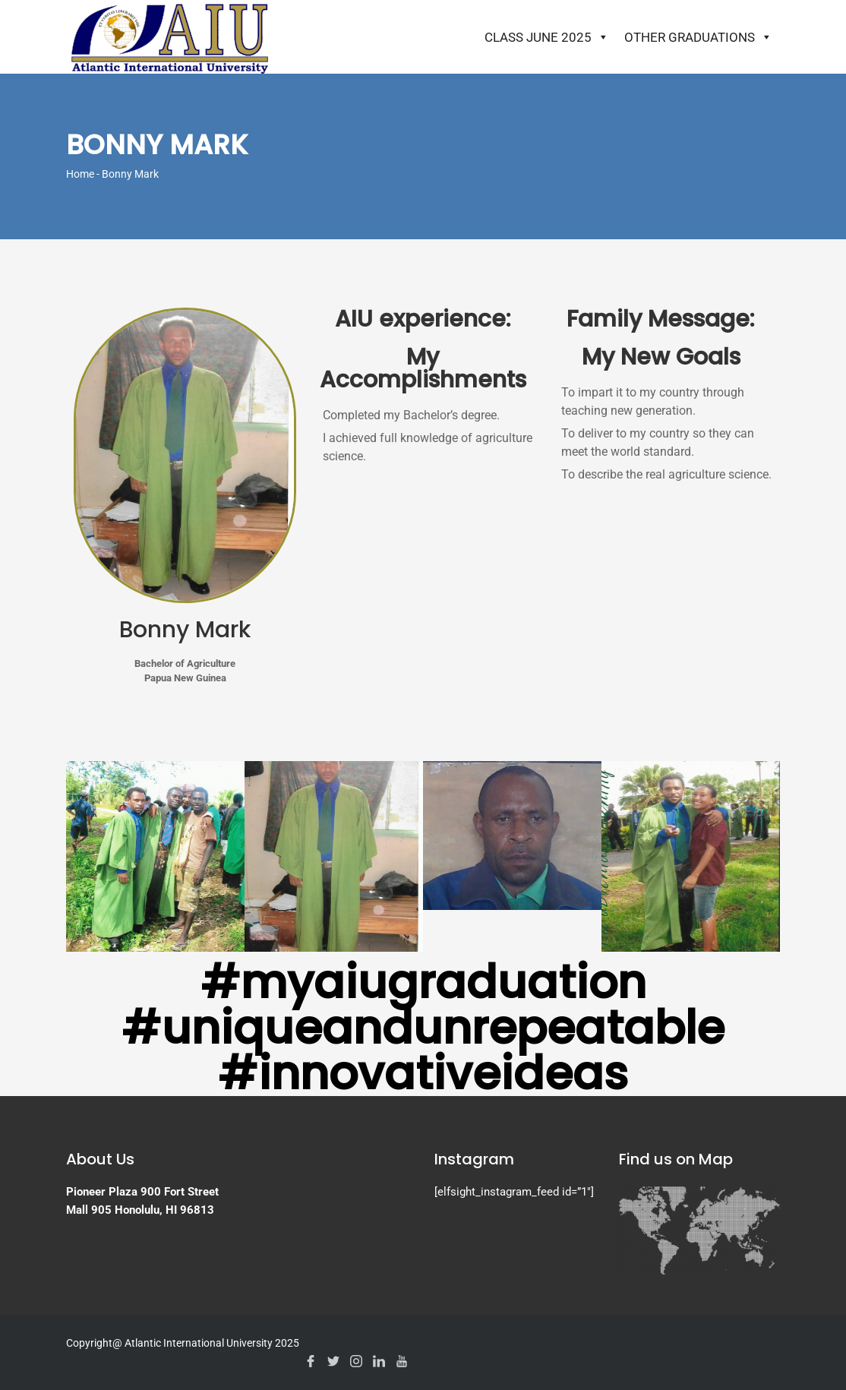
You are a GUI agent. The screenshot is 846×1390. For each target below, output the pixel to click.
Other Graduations (698, 37)
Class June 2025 (547, 37)
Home (80, 174)
